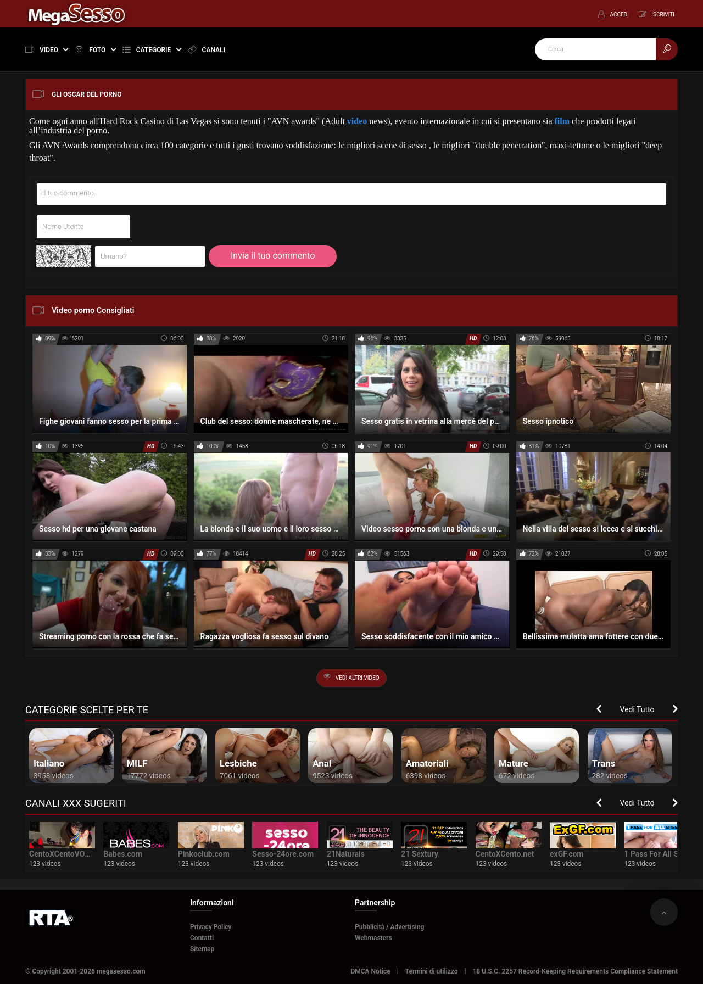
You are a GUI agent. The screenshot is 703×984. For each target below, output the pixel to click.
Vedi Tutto (637, 709)
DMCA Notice (370, 971)
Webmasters (373, 938)
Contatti (202, 938)
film (562, 121)
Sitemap (202, 949)
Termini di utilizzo (431, 971)
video (357, 121)
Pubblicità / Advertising (389, 927)
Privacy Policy (211, 927)
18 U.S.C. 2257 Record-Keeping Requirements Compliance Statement (575, 971)
